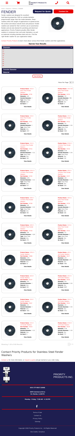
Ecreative (42, 432)
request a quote (30, 360)
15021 (30, 303)
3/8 (3, 55)
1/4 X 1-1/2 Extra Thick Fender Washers (27, 145)
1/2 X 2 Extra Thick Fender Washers (64, 226)
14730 (30, 230)
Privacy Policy (37, 418)
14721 (30, 121)
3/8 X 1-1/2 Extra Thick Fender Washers (27, 199)
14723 (30, 149)
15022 (68, 303)
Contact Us (63, 11)
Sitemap (37, 421)
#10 (3, 49)
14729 (68, 203)
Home (3, 8)
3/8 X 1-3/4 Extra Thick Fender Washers (27, 226)
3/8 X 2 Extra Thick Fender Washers (64, 199)
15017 (68, 256)
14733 (68, 230)
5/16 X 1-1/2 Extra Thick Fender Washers (27, 172)
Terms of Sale (37, 412)
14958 (30, 256)
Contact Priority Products (9, 41)
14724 (68, 149)
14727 (68, 176)
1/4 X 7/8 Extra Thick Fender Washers (65, 90)
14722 (68, 121)
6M (3, 63)
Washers (14, 8)
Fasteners (8, 8)
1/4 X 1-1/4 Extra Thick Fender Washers (65, 117)
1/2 (3, 57)
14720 (68, 94)
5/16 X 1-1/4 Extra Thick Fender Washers (65, 145)
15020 (68, 279)
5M (3, 61)
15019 (30, 279)
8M (3, 65)
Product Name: (24, 88)
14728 (30, 203)
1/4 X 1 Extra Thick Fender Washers (27, 117)
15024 (68, 326)
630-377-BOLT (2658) (37, 387)
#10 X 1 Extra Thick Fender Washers (27, 90)
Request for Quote (43, 11)
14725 (30, 176)
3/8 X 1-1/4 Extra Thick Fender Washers (65, 172)
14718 (30, 94)
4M (3, 59)
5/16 (3, 53)
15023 (30, 326)
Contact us (4, 360)
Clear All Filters (37, 76)
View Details (27, 106)
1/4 (3, 51)
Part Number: (24, 94)
